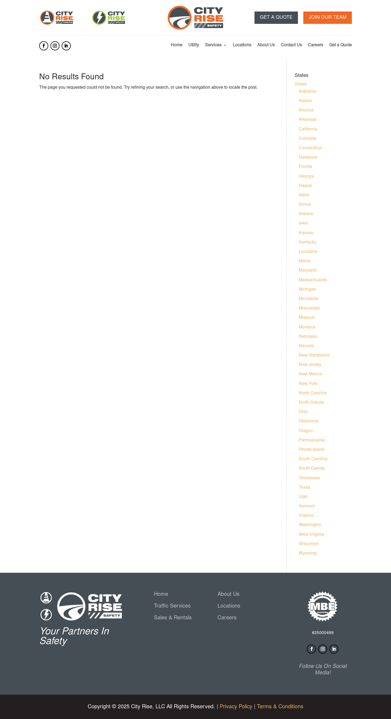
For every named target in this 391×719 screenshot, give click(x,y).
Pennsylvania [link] (312, 440)
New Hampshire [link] (314, 355)
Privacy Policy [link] (236, 707)
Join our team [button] (327, 17)
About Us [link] (266, 45)
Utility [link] (193, 45)
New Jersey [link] (310, 365)
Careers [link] (315, 45)
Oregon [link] (306, 431)
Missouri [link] (307, 318)
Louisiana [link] (308, 252)
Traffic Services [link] (172, 606)
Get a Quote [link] (340, 45)
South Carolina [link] (313, 459)
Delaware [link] (308, 157)
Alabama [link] (307, 91)
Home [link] (176, 45)
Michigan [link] (307, 289)
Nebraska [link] (308, 337)
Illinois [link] (305, 205)
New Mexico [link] (310, 374)
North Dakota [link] (311, 402)
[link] (56, 25)
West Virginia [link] (311, 535)
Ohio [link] (303, 412)
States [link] (301, 84)
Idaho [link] (304, 195)
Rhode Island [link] (311, 450)
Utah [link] (303, 497)
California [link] (308, 129)
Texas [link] (304, 487)
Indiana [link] (306, 214)
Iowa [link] (303, 223)
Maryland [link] (307, 270)
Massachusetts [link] (313, 280)
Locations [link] (242, 45)
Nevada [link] (306, 346)
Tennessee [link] (309, 478)
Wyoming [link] (308, 553)
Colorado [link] (307, 139)
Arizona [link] (306, 110)
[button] (43, 45)
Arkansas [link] (308, 120)
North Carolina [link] (313, 393)
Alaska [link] (305, 101)
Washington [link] (310, 525)
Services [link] (213, 45)
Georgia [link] (306, 176)
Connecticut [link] (310, 148)
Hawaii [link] (305, 186)
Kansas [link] (306, 233)
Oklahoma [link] (308, 421)
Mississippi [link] (309, 308)
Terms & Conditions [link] (280, 707)
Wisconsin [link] (309, 544)
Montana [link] (307, 327)
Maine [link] (305, 261)
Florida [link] (305, 167)
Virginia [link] (306, 516)
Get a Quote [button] (276, 17)
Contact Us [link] (291, 45)
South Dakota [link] (312, 468)
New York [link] (308, 384)
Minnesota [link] (309, 299)
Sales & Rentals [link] (173, 618)
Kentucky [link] (307, 242)
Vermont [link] (307, 506)
